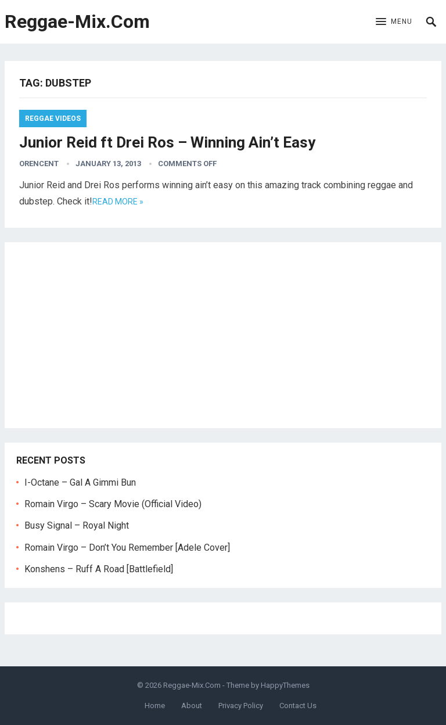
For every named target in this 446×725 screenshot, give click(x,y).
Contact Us (297, 705)
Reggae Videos (53, 118)
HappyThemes (285, 685)
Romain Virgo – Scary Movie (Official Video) (113, 503)
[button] (394, 22)
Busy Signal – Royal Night (76, 525)
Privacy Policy (240, 705)
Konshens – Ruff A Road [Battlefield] (98, 569)
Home (155, 705)
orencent (39, 163)
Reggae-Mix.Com (77, 21)
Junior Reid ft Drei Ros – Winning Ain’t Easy (167, 142)
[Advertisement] (223, 335)
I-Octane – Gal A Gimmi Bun (80, 482)
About (191, 705)
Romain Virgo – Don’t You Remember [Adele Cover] (127, 547)
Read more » (117, 201)
